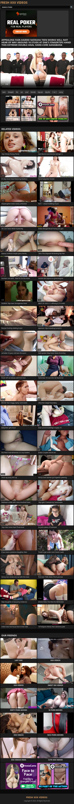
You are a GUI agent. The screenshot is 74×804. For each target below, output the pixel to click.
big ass (40, 92)
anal (26, 92)
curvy (61, 92)
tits (17, 92)
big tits (47, 92)
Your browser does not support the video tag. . (37, 68)
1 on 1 (54, 92)
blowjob (11, 92)
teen (4, 92)
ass (22, 92)
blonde (33, 92)
